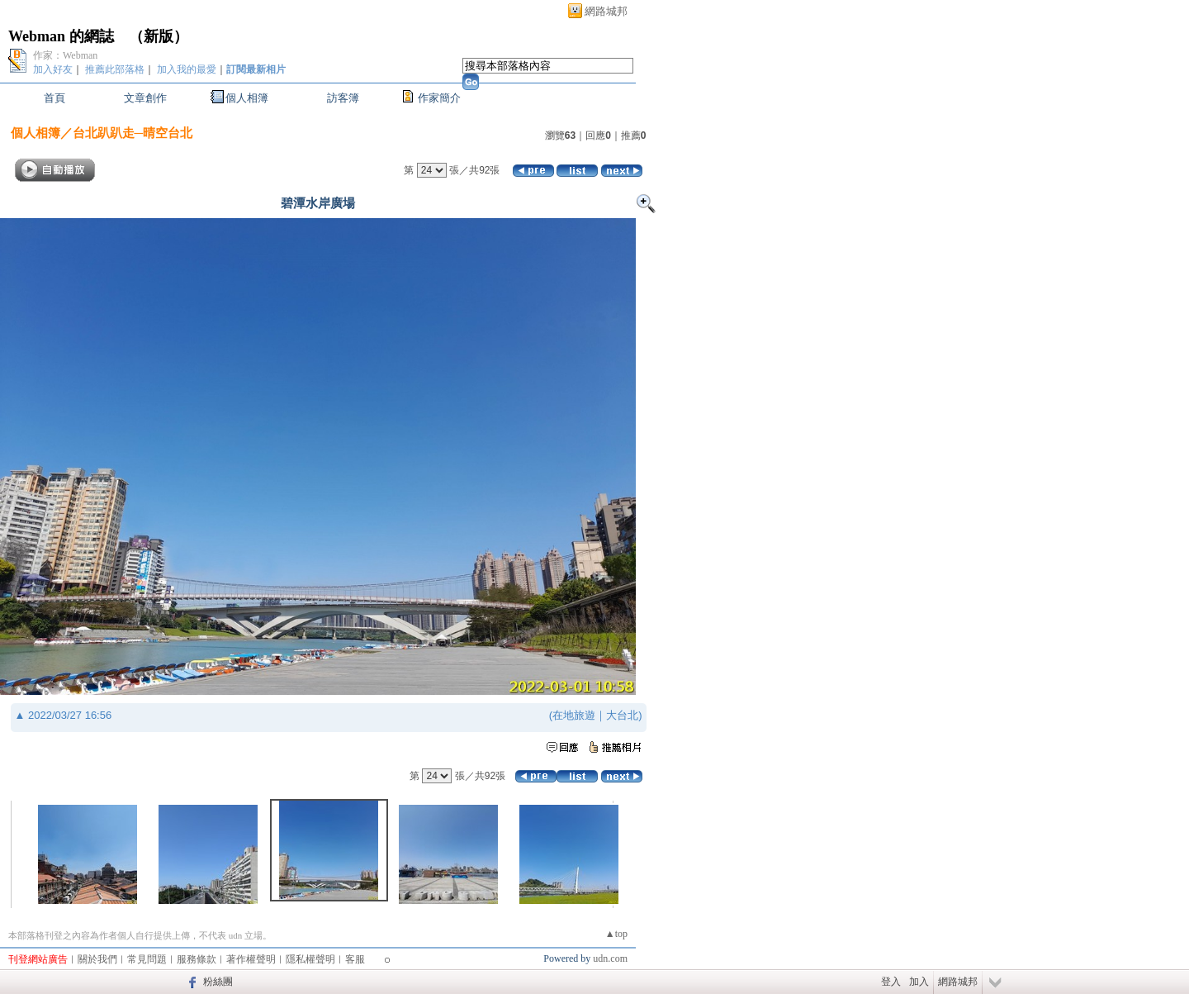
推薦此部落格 (114, 69)
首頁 (54, 98)
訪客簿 (343, 98)
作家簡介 (439, 98)
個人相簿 (246, 98)
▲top (616, 933)
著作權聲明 (251, 959)
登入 (891, 981)
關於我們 (97, 959)
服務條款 (196, 959)
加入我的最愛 (186, 69)
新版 (158, 36)
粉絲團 (218, 981)
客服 (355, 959)
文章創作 (145, 98)
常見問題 (147, 959)
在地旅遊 (573, 715)
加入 (919, 981)
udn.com (610, 958)
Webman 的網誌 (61, 36)
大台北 (622, 715)
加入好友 (53, 69)
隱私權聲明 (310, 959)
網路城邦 (606, 11)
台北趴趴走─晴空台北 (133, 133)
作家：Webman (65, 55)
